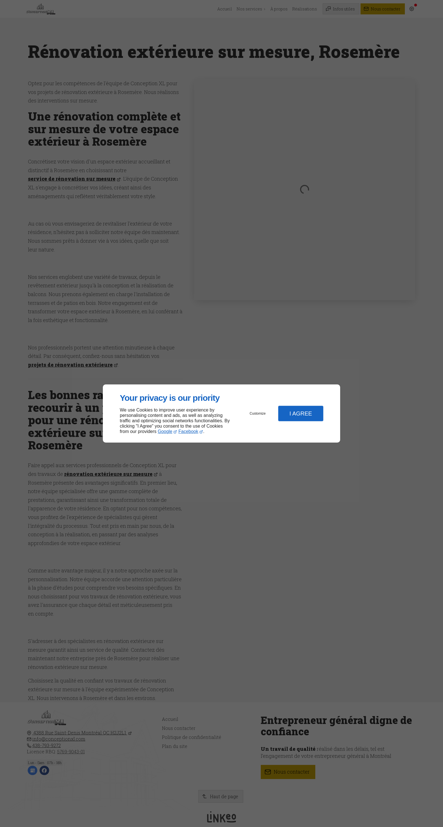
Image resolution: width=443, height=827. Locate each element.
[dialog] (221, 413)
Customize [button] (258, 413)
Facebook (188, 431)
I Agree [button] (300, 413)
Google (165, 431)
